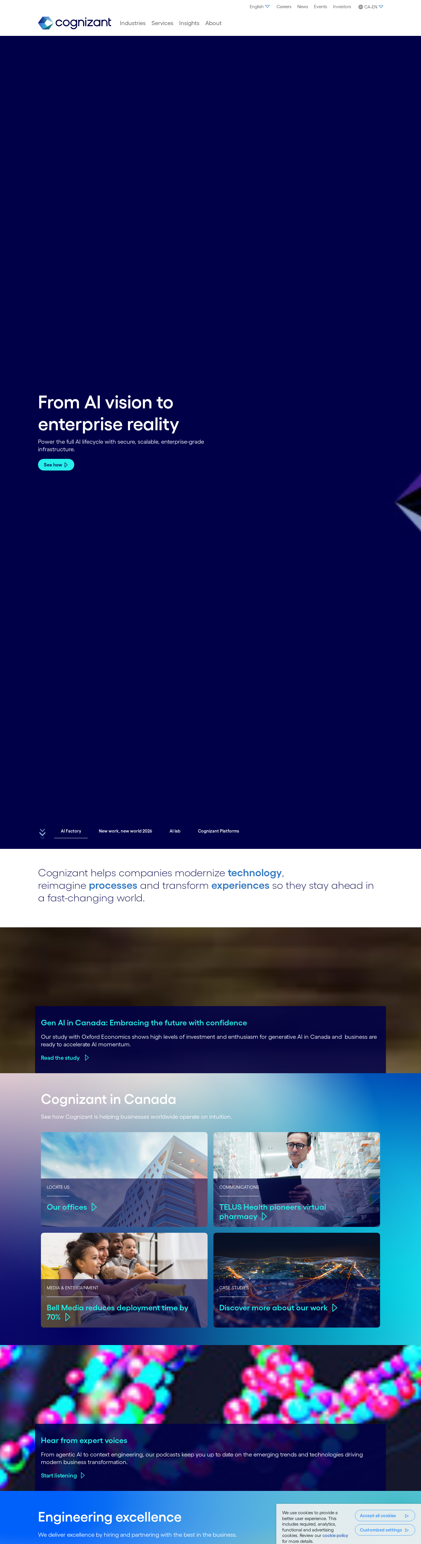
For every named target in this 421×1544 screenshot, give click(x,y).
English (260, 6)
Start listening (59, 1475)
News (302, 6)
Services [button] (162, 23)
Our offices (67, 1206)
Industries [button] (133, 23)
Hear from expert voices (84, 1440)
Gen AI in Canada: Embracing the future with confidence (144, 1022)
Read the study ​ (61, 1058)
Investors (342, 6)
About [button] (213, 23)
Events (320, 6)
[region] (348, 1524)
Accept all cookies (378, 1515)
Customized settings (381, 1529)
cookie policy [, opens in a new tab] (335, 1535)
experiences (240, 885)
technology (255, 872)
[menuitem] (260, 6)
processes (113, 885)
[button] (370, 7)
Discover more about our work (273, 1307)
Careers (284, 6)
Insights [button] (189, 23)
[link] (74, 23)
